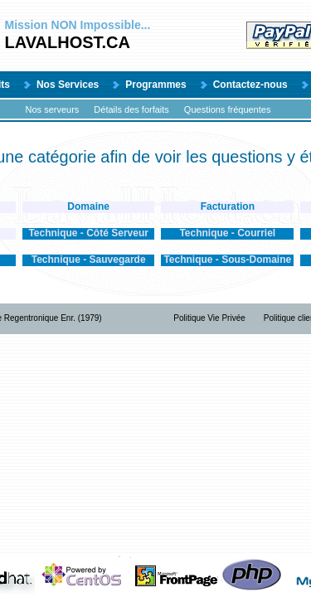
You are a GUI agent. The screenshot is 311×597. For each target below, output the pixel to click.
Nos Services (67, 84)
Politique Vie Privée (209, 318)
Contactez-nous (250, 84)
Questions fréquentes (227, 109)
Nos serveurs (53, 109)
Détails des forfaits (131, 109)
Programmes (155, 84)
